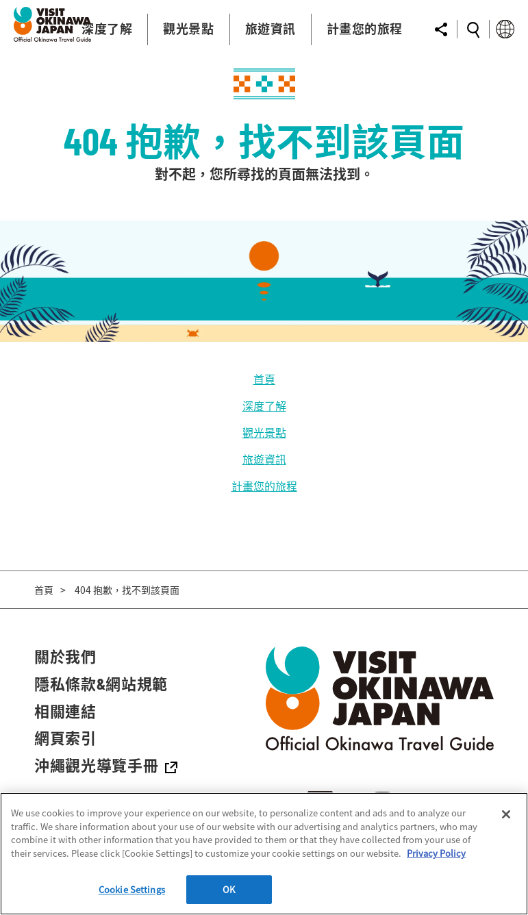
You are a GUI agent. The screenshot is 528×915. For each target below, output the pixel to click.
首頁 (264, 379)
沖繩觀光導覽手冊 (105, 765)
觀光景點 (264, 432)
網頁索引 (65, 738)
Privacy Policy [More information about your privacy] (436, 853)
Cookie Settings (132, 889)
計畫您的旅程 (264, 485)
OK (229, 889)
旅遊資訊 (264, 459)
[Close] (506, 814)
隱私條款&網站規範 (101, 683)
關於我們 (65, 656)
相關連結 (65, 711)
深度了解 (264, 405)
